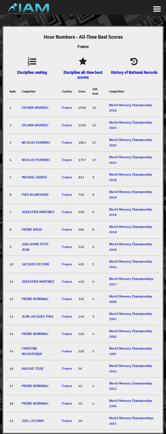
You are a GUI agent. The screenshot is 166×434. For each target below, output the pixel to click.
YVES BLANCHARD (35, 195)
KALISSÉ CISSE (33, 368)
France (67, 108)
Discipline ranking (32, 72)
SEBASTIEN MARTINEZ (38, 212)
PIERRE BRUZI (32, 229)
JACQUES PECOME (36, 264)
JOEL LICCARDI (33, 421)
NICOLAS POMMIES (36, 143)
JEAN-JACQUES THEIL (38, 316)
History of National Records (134, 72)
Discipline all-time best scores (82, 75)
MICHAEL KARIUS (34, 177)
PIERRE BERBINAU (35, 299)
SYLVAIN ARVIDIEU (35, 108)
